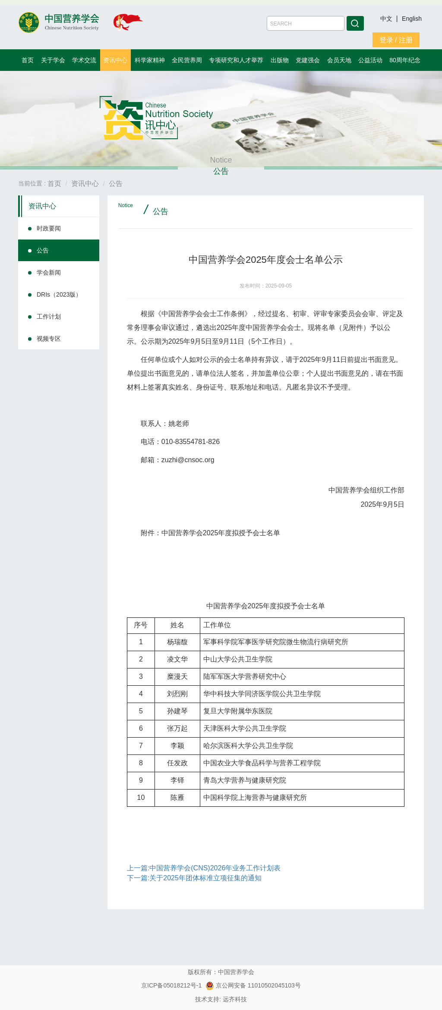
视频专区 (49, 338)
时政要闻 (49, 228)
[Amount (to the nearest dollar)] (305, 23)
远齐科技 (235, 999)
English (412, 18)
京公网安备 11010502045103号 (253, 985)
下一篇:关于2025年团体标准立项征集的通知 (194, 878)
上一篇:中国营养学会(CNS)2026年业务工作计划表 (204, 868)
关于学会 (53, 60)
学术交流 (84, 60)
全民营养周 (187, 60)
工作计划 (49, 316)
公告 (43, 250)
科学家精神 (150, 60)
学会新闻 (49, 272)
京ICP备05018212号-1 (171, 985)
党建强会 (308, 60)
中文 (387, 18)
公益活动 (370, 60)
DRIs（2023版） (59, 294)
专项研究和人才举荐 (236, 60)
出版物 (280, 60)
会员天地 (339, 60)
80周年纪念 (404, 60)
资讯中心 (115, 60)
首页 (28, 60)
